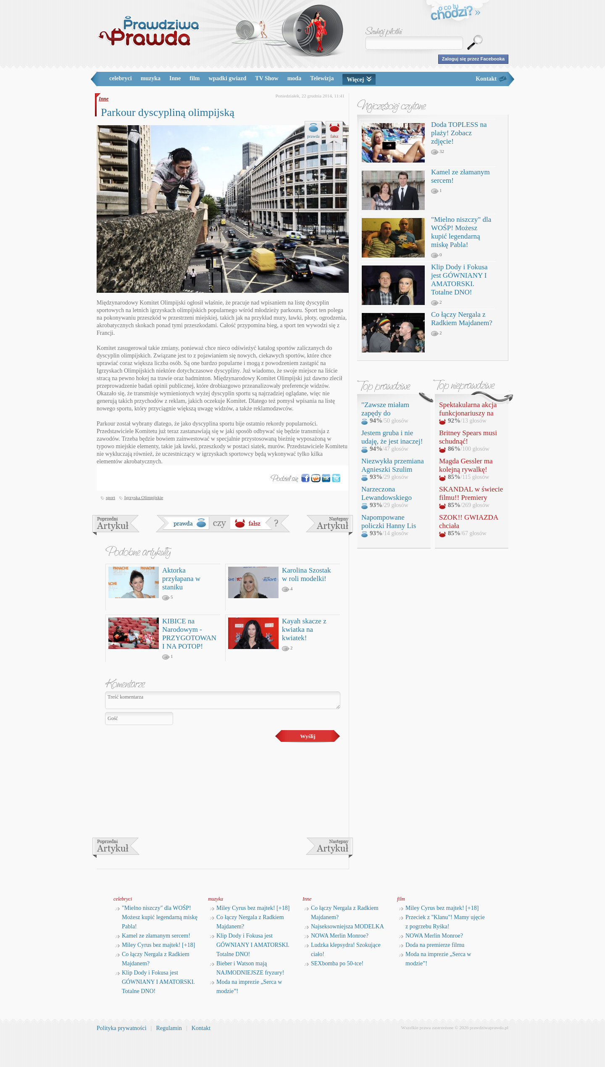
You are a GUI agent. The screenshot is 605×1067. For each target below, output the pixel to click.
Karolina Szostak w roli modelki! (306, 574)
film (194, 78)
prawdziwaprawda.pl (489, 1027)
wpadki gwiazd (227, 78)
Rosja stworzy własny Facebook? (115, 525)
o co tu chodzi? (455, 13)
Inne (175, 78)
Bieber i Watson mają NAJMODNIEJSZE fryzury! (247, 968)
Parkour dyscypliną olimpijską (167, 112)
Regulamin (169, 1028)
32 (437, 152)
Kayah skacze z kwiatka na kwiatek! (304, 629)
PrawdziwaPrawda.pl (148, 30)
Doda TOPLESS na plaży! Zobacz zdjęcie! (459, 133)
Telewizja (322, 78)
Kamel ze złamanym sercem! (153, 936)
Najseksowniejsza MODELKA (344, 926)
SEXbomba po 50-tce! (334, 963)
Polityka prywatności (122, 1028)
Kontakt (486, 79)
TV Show (266, 78)
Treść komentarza (222, 700)
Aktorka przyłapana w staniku (181, 578)
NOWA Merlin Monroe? (336, 936)
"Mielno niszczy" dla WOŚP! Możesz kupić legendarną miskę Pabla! (461, 232)
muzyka (150, 78)
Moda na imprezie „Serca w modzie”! (246, 986)
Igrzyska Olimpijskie (143, 497)
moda (294, 78)
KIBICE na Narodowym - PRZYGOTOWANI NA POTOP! (189, 633)
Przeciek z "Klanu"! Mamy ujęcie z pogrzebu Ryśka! (442, 922)
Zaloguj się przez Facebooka (473, 58)
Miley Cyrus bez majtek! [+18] (155, 945)
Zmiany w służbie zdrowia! (329, 525)
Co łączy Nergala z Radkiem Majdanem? (461, 318)
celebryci (120, 78)
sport (110, 497)
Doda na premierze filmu (431, 945)
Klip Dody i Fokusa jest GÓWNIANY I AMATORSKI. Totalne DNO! (459, 279)
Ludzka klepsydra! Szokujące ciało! (343, 949)
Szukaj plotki (384, 32)
